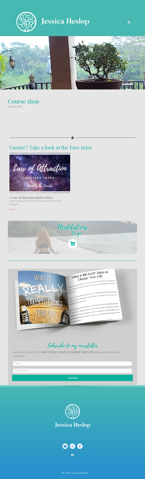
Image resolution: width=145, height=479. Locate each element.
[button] (129, 22)
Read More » (13, 209)
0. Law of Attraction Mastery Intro (31, 197)
